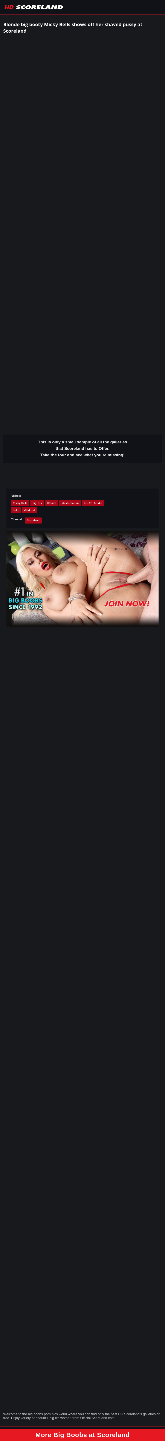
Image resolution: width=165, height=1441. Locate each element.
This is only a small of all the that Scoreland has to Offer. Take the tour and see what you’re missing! (82, 448)
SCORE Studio (93, 503)
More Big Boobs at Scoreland (82, 1434)
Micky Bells (20, 503)
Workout (29, 510)
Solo (15, 510)
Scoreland (33, 520)
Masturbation (70, 503)
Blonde (51, 503)
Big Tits (37, 503)
